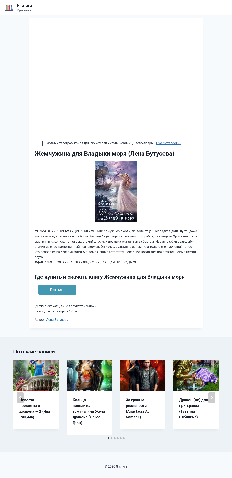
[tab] (108, 438)
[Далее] (211, 397)
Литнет (56, 289)
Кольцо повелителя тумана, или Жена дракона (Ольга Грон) (89, 411)
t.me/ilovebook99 (168, 143)
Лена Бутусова (57, 319)
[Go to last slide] (20, 397)
